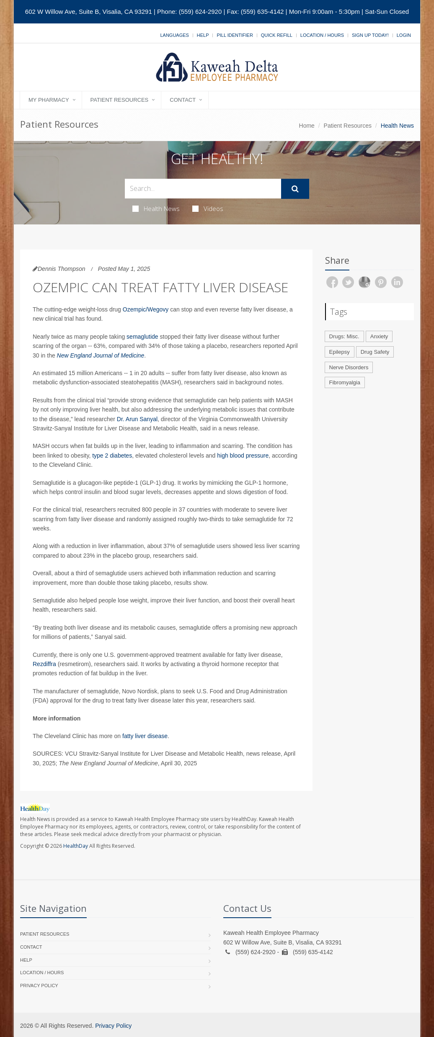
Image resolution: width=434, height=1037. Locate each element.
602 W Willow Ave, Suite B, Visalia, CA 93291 (88, 11)
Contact (183, 100)
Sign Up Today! (370, 35)
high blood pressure (243, 455)
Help (203, 35)
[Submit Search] (295, 189)
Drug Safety (375, 352)
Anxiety (379, 336)
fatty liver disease (145, 736)
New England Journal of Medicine (101, 355)
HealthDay (75, 845)
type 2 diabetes (112, 455)
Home (307, 125)
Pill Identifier (235, 35)
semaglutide (142, 336)
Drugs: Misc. (344, 336)
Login (404, 35)
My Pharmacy (48, 100)
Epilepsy (339, 352)
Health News (156, 208)
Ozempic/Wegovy (145, 309)
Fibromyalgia (344, 382)
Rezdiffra (44, 664)
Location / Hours (322, 35)
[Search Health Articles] (203, 188)
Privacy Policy (39, 985)
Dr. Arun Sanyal (137, 419)
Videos (207, 208)
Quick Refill (276, 35)
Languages (174, 35)
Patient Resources (119, 100)
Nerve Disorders (349, 367)
